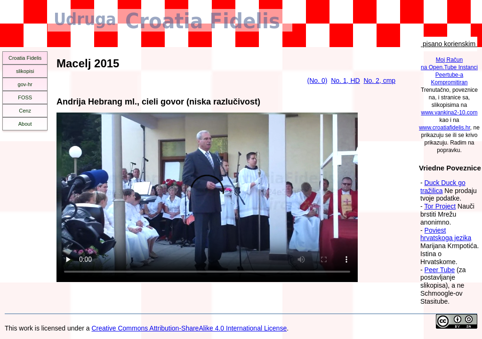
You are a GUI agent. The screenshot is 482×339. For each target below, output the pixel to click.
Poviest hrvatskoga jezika (445, 234)
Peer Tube (440, 270)
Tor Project (440, 206)
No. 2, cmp (379, 80)
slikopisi (25, 71)
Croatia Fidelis (24, 58)
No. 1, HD (345, 80)
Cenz (25, 110)
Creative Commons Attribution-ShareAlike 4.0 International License (189, 328)
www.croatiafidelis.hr (444, 127)
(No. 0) (317, 80)
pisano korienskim (449, 44)
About (25, 124)
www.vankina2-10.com (449, 112)
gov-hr (25, 84)
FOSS (25, 97)
